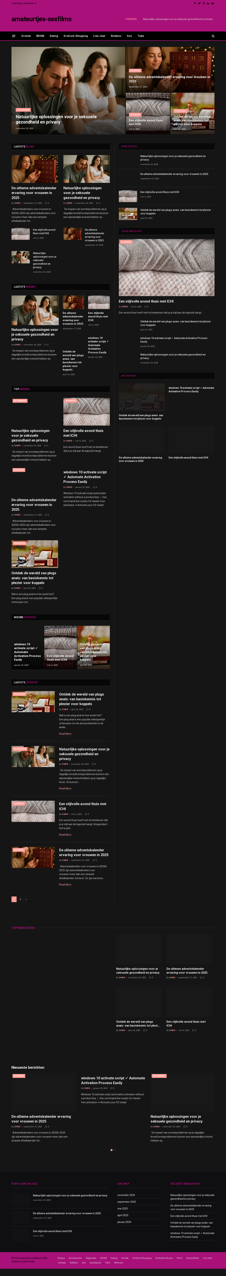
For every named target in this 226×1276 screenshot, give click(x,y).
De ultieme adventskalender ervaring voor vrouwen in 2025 (170, 79)
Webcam (118, 1270)
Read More (65, 734)
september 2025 (126, 1209)
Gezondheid (23, 109)
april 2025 (122, 1222)
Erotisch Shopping (76, 36)
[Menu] (13, 36)
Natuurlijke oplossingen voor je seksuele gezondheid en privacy (178, 19)
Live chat (99, 36)
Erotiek (26, 36)
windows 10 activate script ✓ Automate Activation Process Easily (98, 345)
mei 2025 (122, 1215)
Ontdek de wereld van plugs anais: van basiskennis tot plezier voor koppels (189, 118)
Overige (62, 1270)
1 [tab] (111, 1157)
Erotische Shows (164, 1265)
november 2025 (126, 1202)
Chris (17, 203)
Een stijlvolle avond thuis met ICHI (146, 122)
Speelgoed (180, 107)
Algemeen (135, 70)
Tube (141, 36)
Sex (129, 36)
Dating (54, 36)
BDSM (40, 36)
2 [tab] (114, 1157)
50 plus (61, 1265)
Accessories (75, 1265)
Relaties (116, 36)
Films (179, 1265)
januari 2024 (124, 1229)
